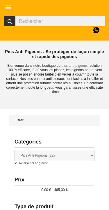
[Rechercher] (54, 21)
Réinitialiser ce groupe (33, 163)
